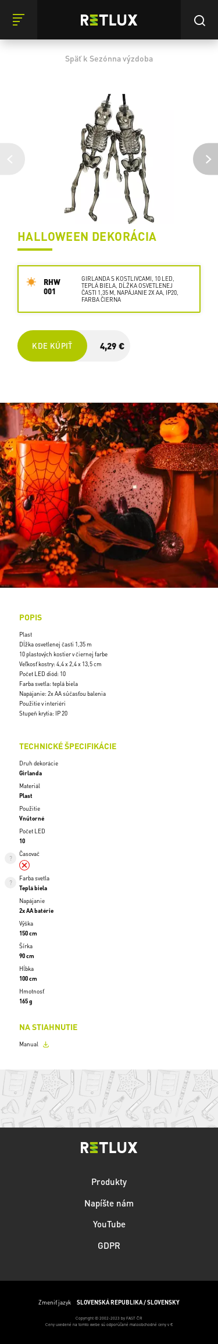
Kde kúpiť (52, 346)
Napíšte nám (109, 1203)
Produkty (109, 1181)
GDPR (109, 1245)
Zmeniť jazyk (109, 1302)
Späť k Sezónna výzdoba (109, 58)
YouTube (109, 1224)
